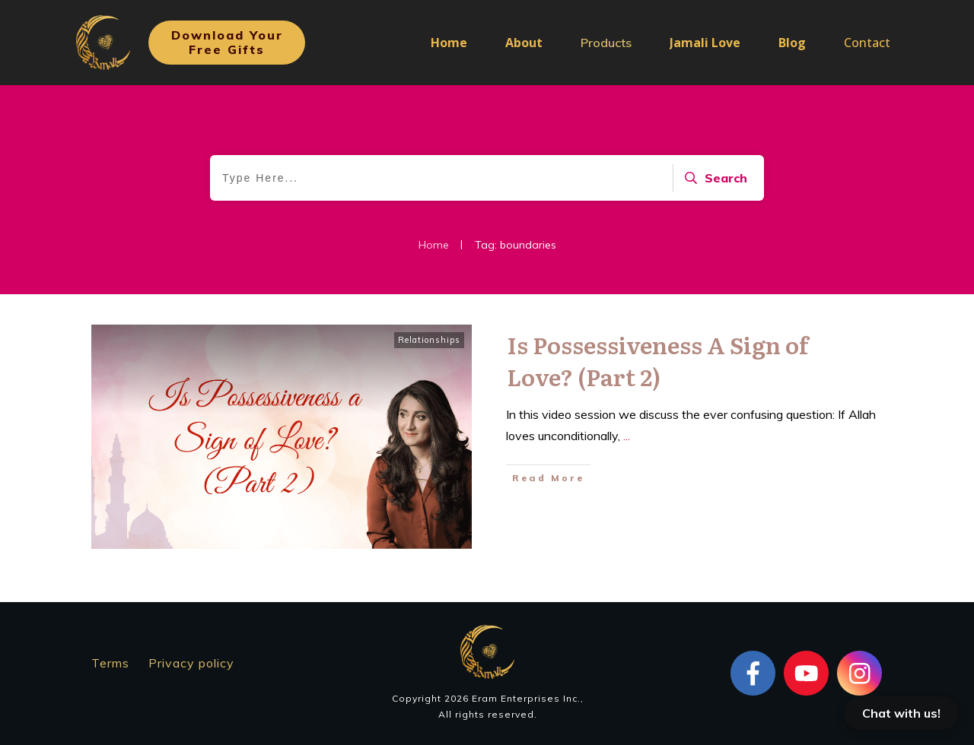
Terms (110, 662)
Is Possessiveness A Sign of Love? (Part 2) (657, 360)
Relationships (429, 339)
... (626, 435)
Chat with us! (901, 713)
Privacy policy (191, 662)
